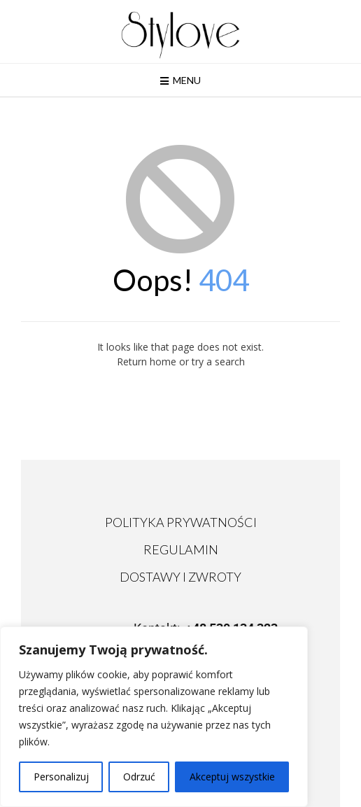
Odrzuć (139, 776)
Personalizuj (61, 776)
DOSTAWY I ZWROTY (180, 576)
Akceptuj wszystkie (232, 776)
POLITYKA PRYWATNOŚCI (181, 522)
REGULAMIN (180, 549)
